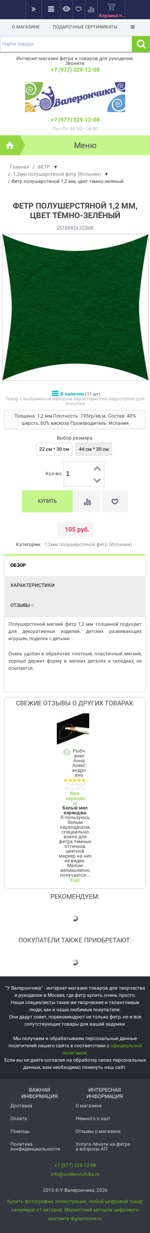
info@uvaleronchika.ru (75, 1174)
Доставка (21, 1105)
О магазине (26, 27)
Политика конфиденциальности (35, 1146)
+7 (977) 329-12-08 (75, 69)
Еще (75, 880)
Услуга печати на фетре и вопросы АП (103, 1146)
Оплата (18, 1118)
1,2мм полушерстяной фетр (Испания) (88, 544)
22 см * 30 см (54, 449)
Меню (85, 145)
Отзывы (22, 605)
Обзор (18, 565)
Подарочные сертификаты (85, 27)
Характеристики (32, 585)
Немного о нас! (93, 1118)
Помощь (20, 1131)
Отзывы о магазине (98, 1131)
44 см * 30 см (94, 449)
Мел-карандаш (75, 798)
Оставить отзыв (75, 227)
